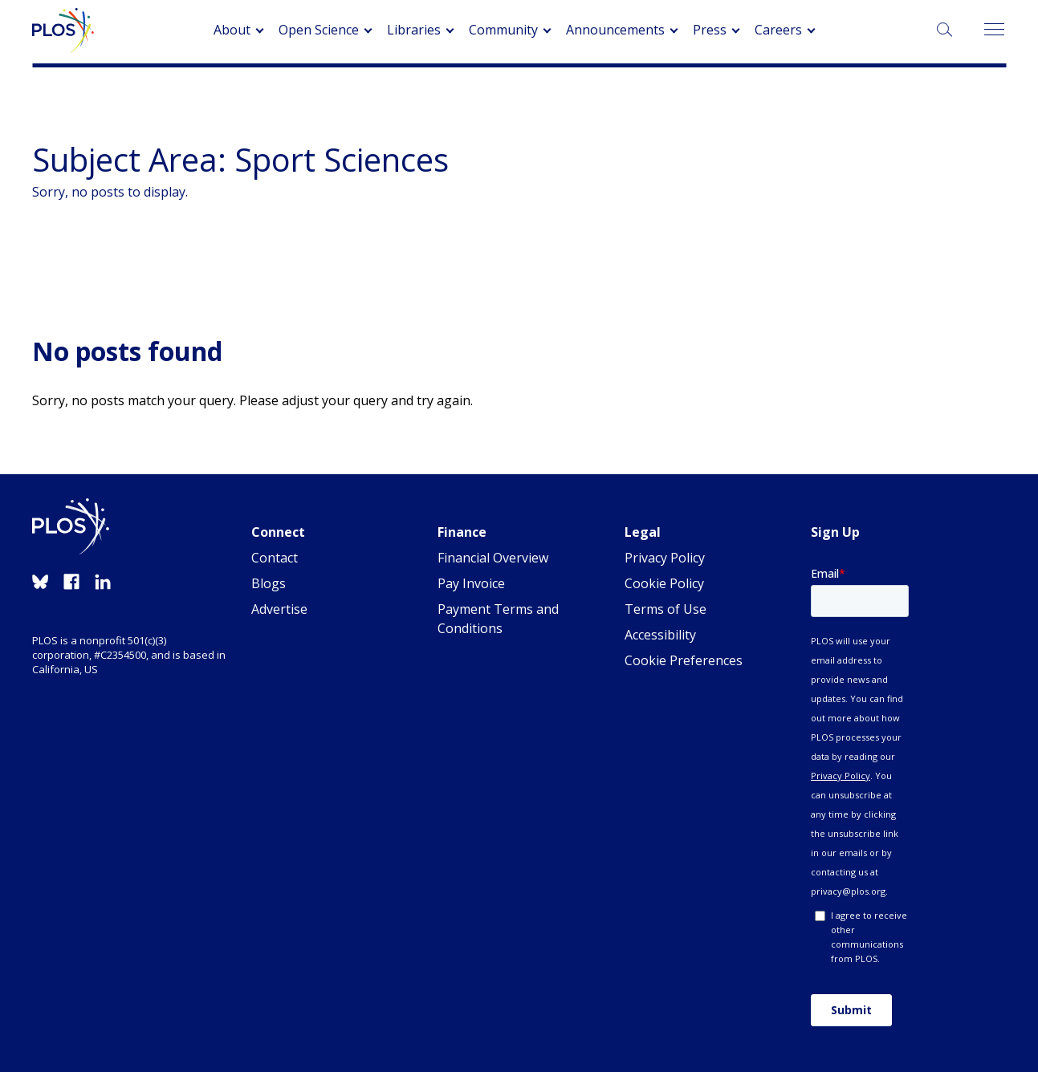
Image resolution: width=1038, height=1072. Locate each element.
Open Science (319, 30)
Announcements (615, 30)
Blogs (268, 583)
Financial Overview (493, 557)
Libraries (414, 30)
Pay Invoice (471, 583)
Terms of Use (665, 609)
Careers (778, 30)
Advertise (279, 609)
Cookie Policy (664, 583)
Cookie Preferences (684, 660)
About (232, 30)
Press (710, 30)
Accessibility (660, 635)
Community (503, 30)
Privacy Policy (665, 557)
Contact (274, 557)
